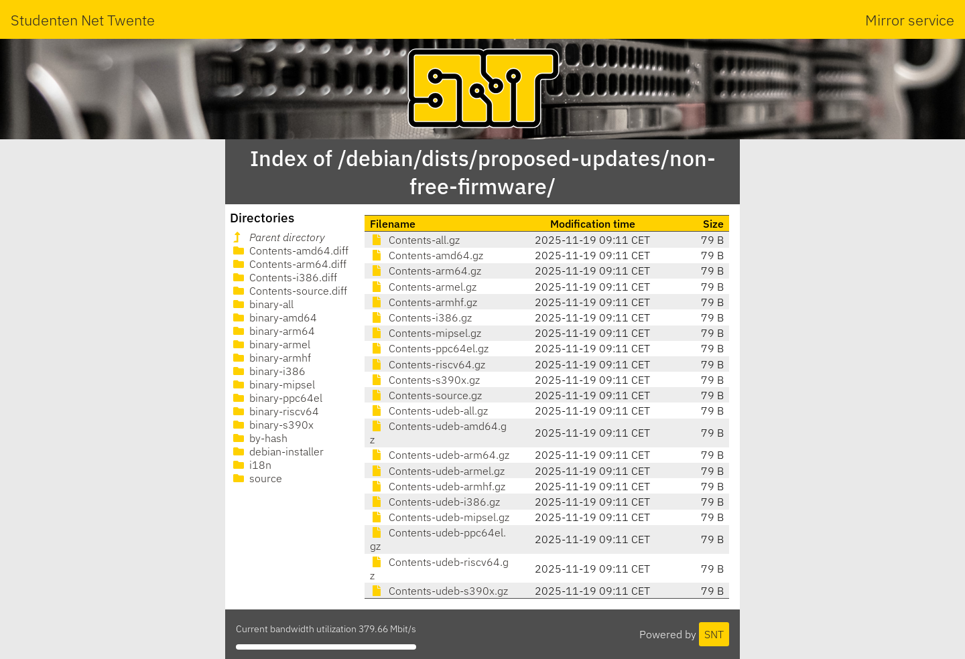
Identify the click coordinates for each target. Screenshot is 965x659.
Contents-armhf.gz (423, 302)
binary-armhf (271, 357)
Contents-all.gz (415, 239)
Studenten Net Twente (83, 19)
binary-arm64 (273, 331)
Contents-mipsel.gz (425, 333)
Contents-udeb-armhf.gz (437, 486)
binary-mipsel (273, 384)
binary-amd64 (274, 317)
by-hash (259, 438)
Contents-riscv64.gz (427, 364)
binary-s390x (272, 424)
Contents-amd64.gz (426, 255)
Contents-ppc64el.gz (429, 348)
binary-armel (270, 344)
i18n (251, 464)
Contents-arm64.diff (288, 264)
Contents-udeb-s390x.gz (439, 590)
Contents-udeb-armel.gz (437, 471)
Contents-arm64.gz (425, 270)
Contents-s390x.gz (425, 379)
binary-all (262, 304)
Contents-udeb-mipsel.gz (439, 517)
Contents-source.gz (426, 395)
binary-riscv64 (275, 411)
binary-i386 (268, 371)
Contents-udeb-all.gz (429, 410)
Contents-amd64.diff (289, 250)
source (256, 478)
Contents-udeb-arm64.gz (439, 454)
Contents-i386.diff (284, 277)
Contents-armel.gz (423, 286)
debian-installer (277, 451)
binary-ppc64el (276, 398)
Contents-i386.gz (421, 317)
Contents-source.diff (289, 290)
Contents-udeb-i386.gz (435, 501)
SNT (714, 634)
